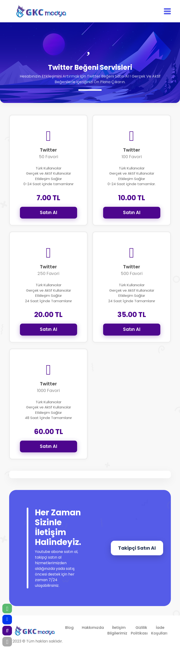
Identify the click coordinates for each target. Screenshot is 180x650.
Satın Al (48, 212)
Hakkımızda (93, 627)
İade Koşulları (159, 630)
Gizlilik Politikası (139, 630)
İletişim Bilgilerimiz (117, 630)
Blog (69, 627)
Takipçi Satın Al (137, 548)
